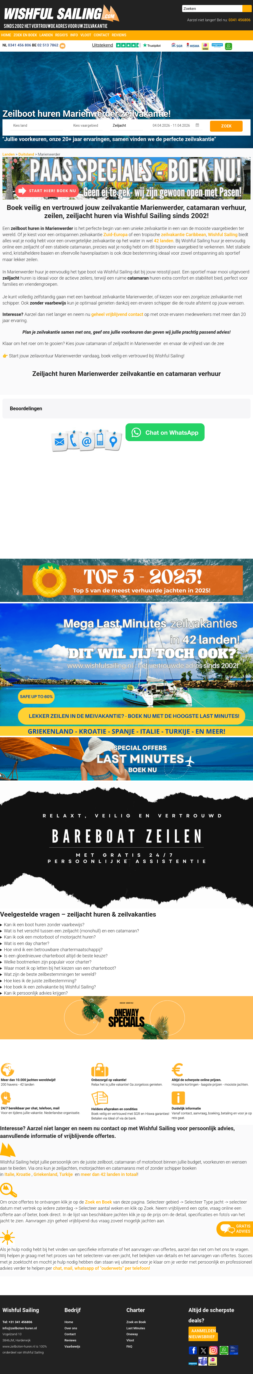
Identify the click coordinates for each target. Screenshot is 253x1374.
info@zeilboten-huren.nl (19, 1309)
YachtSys (53, 1368)
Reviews (119, 35)
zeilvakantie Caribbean (183, 234)
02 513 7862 (47, 45)
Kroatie (23, 1154)
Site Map (244, 1362)
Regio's (61, 35)
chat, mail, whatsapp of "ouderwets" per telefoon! (101, 1248)
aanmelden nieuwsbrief (202, 1314)
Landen (46, 35)
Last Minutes (135, 1309)
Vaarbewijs (72, 1327)
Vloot (86, 35)
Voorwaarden (216, 1362)
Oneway (132, 1314)
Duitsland (26, 154)
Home (6, 35)
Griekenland (45, 1154)
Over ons (70, 1309)
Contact (101, 35)
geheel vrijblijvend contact (117, 314)
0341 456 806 (19, 45)
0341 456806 (239, 20)
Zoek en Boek (25, 35)
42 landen (163, 240)
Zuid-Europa (116, 234)
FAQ (129, 1327)
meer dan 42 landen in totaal (109, 1154)
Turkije (66, 1154)
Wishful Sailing (223, 234)
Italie (9, 1154)
